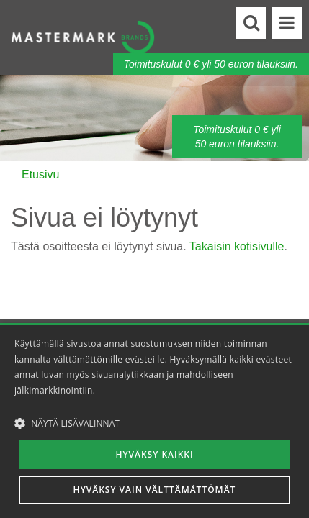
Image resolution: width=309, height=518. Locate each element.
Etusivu (40, 174)
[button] (154, 423)
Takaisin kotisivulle (237, 246)
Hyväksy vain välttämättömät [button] (154, 489)
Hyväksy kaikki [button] (154, 454)
